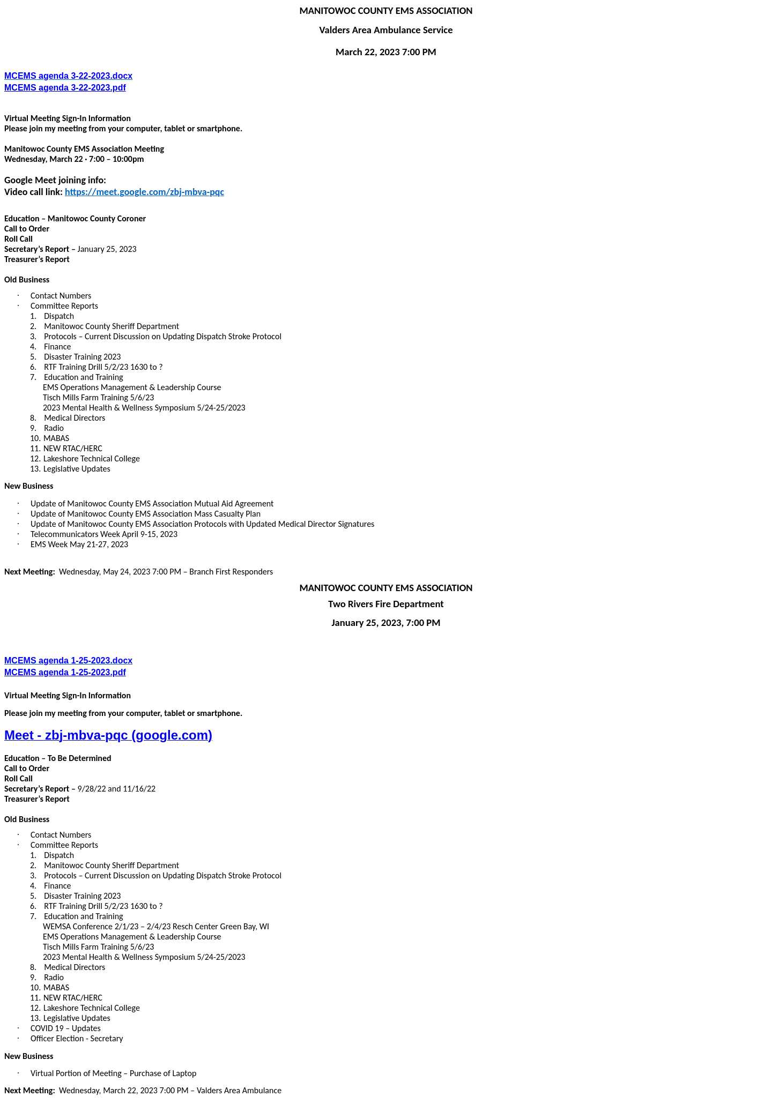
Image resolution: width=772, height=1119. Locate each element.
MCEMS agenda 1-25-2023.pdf (65, 672)
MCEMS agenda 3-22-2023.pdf (65, 87)
